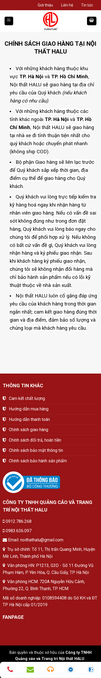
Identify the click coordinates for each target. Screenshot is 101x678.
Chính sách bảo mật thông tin (36, 450)
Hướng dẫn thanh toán (29, 419)
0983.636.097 (19, 530)
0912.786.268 (19, 521)
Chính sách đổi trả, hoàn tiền (35, 440)
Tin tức (87, 5)
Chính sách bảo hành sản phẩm (38, 460)
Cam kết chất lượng (27, 398)
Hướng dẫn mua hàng (28, 408)
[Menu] (9, 21)
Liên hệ (67, 5)
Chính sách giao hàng (28, 429)
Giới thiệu (45, 5)
